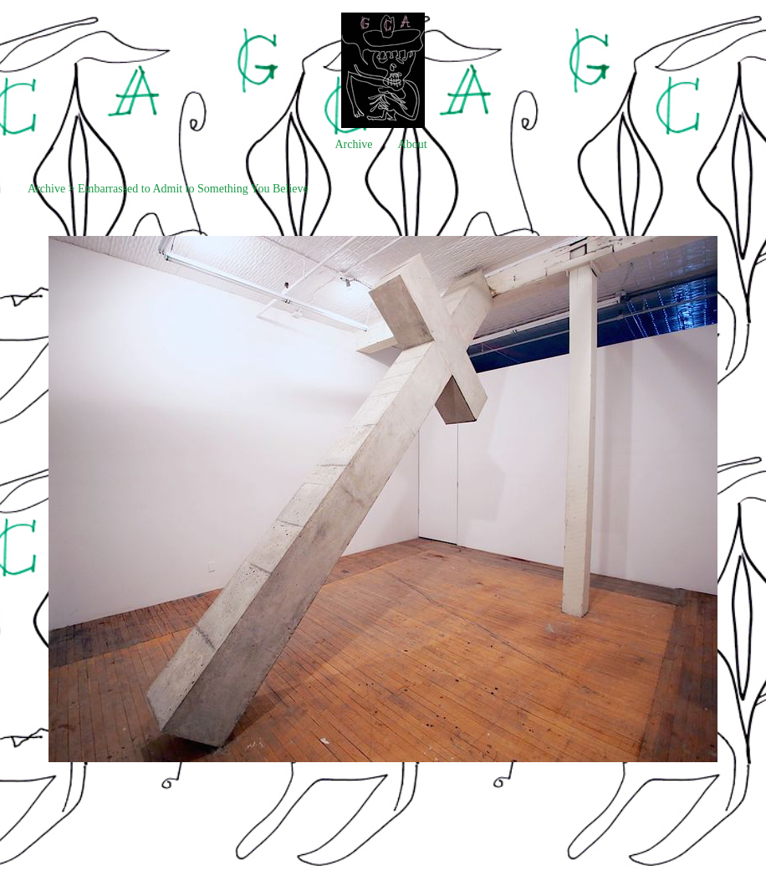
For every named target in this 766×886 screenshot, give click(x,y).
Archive (353, 144)
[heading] (383, 124)
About (412, 144)
